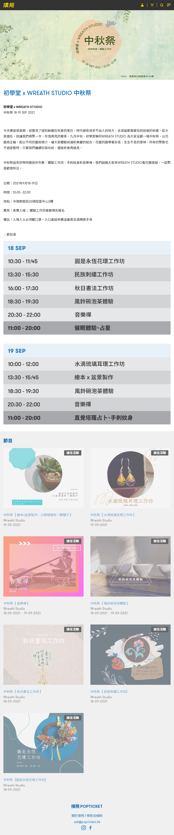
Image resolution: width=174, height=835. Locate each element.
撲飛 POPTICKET (87, 806)
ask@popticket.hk (87, 822)
